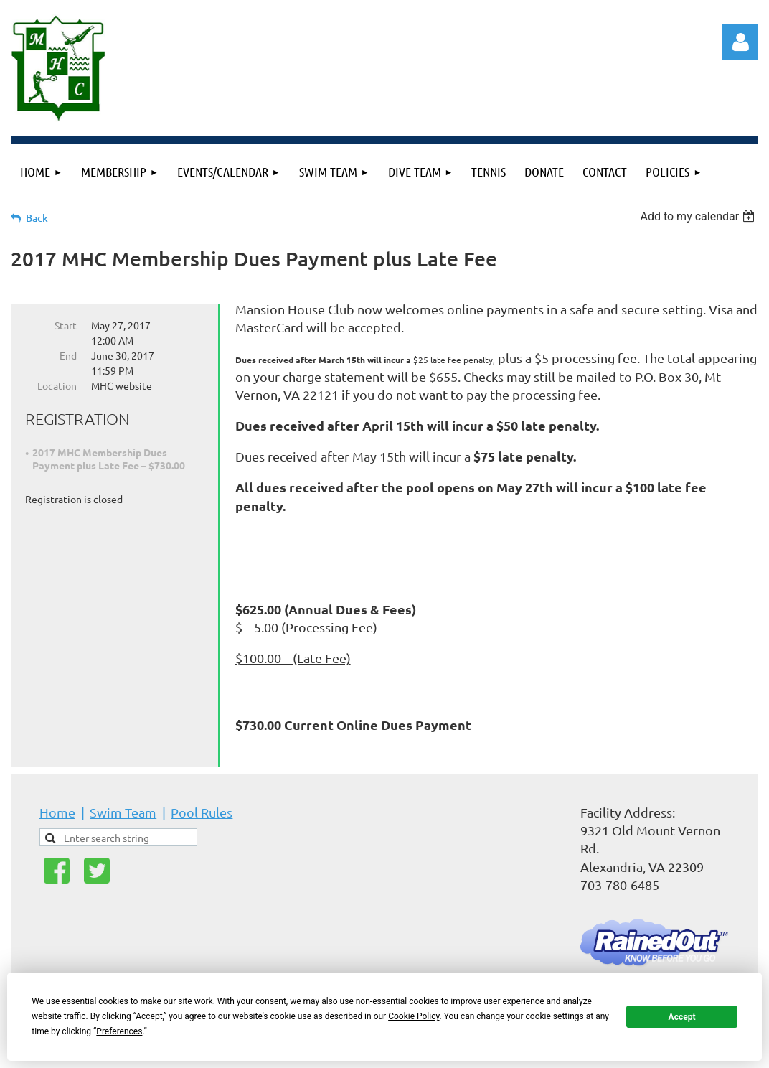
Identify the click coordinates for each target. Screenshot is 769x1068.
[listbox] (699, 216)
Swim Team (123, 812)
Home (57, 812)
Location (57, 385)
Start (66, 325)
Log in (740, 42)
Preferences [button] (119, 1031)
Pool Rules (201, 812)
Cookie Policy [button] (413, 1016)
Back (37, 218)
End (68, 355)
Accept (682, 1017)
